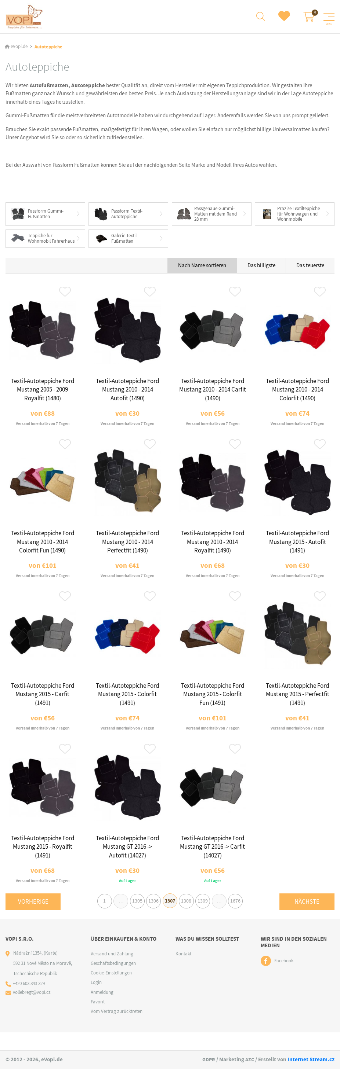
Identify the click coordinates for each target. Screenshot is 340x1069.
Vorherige (33, 918)
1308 (188, 918)
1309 (206, 918)
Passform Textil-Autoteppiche (118, 214)
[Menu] (329, 16)
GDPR (207, 1060)
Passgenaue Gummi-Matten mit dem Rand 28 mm (207, 214)
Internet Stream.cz (310, 1060)
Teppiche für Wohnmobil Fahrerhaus (32, 241)
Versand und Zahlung (112, 972)
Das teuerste (310, 271)
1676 (243, 918)
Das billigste (261, 271)
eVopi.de (19, 46)
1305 (134, 918)
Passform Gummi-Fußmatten (37, 214)
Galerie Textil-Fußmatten (116, 242)
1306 (152, 918)
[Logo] (24, 16)
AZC (249, 1060)
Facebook (283, 979)
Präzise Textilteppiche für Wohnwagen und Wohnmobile (290, 214)
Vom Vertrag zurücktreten (116, 1029)
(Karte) (51, 971)
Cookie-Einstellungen (111, 991)
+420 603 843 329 (29, 1001)
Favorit (98, 1020)
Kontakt (183, 972)
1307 (170, 918)
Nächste (306, 918)
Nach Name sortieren (202, 271)
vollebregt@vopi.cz (32, 1010)
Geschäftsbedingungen (113, 981)
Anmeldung (102, 1010)
